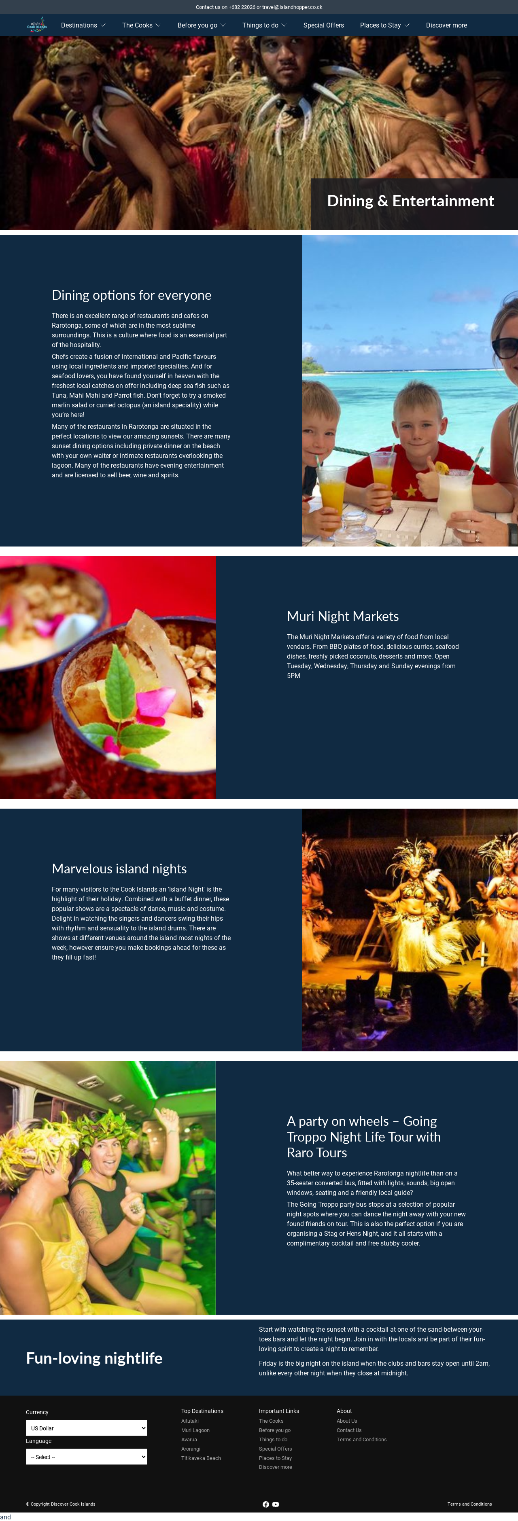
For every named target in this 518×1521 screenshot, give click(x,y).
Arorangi (190, 1448)
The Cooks (141, 25)
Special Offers (324, 25)
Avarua (189, 1439)
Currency (37, 1412)
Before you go (202, 25)
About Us (347, 1420)
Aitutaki (190, 1420)
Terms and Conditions (362, 1439)
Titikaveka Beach (201, 1458)
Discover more (446, 25)
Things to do (264, 25)
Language (38, 1441)
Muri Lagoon (195, 1430)
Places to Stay (385, 25)
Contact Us (349, 1430)
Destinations (83, 25)
